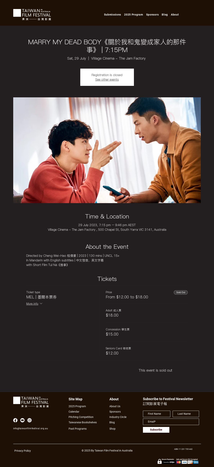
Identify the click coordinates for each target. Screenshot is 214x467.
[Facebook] (15, 420)
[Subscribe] (156, 430)
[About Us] (119, 406)
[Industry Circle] (119, 416)
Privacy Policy (22, 450)
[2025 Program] (79, 406)
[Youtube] (22, 420)
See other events (107, 79)
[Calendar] (85, 411)
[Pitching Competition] (83, 416)
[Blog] (113, 422)
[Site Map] (77, 399)
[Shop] (116, 428)
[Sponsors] (116, 411)
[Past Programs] (79, 428)
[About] (117, 399)
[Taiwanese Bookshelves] (85, 422)
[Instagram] (29, 420)
